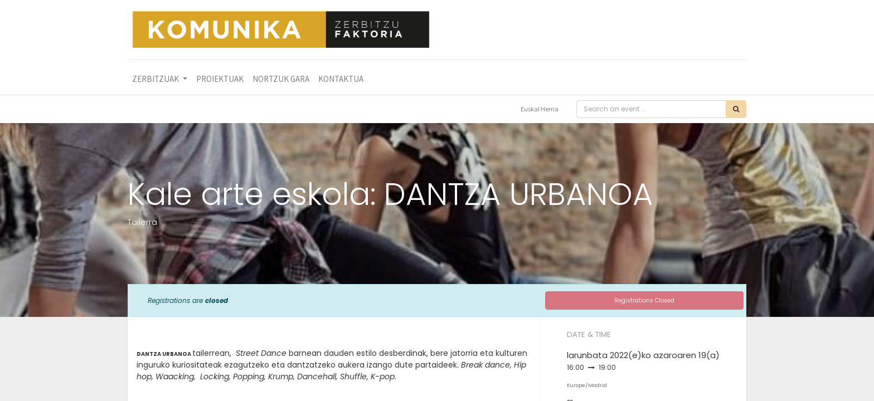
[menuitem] (220, 79)
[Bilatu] (736, 109)
